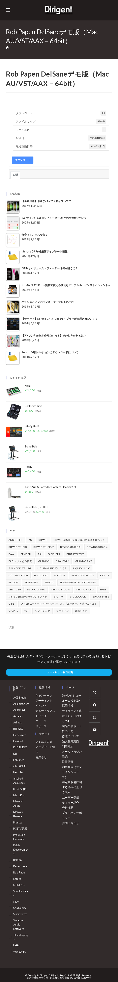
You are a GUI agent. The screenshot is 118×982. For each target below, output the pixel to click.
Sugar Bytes (20, 914)
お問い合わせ (70, 823)
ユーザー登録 (70, 797)
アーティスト (43, 700)
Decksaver (19, 735)
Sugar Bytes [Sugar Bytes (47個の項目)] (101, 596)
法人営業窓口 (70, 741)
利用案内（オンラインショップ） (72, 772)
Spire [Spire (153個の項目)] (103, 589)
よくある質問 (43, 741)
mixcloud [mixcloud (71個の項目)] (41, 575)
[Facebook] (94, 704)
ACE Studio (20, 697)
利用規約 (67, 746)
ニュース (41, 721)
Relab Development (20, 849)
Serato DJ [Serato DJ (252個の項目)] (14, 589)
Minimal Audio (18, 803)
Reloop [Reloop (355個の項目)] (13, 582)
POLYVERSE (20, 828)
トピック (41, 716)
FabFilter (18, 760)
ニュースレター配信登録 (58, 672)
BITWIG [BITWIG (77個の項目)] (42, 539)
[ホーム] (7, 47)
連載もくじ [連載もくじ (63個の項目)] (81, 610)
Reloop (17, 860)
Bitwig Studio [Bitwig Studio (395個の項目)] (17, 547)
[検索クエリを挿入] (59, 627)
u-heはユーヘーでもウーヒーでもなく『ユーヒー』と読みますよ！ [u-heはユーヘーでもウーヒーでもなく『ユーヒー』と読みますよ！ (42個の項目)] (59, 603)
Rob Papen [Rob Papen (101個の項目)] (31, 582)
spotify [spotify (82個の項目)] (59, 596)
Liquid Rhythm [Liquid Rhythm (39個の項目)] (18, 575)
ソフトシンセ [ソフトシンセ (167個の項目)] (42, 610)
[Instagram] (94, 717)
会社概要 (67, 807)
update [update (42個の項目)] (13, 610)
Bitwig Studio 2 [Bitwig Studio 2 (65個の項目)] (43, 547)
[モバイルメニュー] (8, 10)
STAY (16, 901)
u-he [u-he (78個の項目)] (11, 603)
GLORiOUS (19, 766)
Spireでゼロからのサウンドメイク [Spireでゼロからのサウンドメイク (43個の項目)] (27, 596)
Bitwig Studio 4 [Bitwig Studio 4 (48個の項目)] (97, 547)
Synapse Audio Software (18, 924)
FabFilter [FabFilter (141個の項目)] (54, 554)
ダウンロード (22, 160)
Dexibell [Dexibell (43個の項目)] (26, 554)
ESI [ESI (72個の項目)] (39, 554)
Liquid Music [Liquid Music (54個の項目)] (81, 568)
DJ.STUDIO (20, 747)
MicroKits (19, 795)
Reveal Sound (21, 866)
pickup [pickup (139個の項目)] (104, 575)
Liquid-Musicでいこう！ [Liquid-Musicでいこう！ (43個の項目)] (52, 568)
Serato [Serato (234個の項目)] (49, 582)
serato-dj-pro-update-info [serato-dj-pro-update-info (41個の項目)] (78, 582)
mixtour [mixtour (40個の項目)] (59, 575)
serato (17, 878)
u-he (16, 945)
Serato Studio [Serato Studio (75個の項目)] (60, 589)
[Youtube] (94, 729)
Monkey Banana (18, 814)
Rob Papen (19, 872)
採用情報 (67, 705)
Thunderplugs (20, 937)
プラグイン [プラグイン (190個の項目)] (62, 610)
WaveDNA (19, 951)
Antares (18, 716)
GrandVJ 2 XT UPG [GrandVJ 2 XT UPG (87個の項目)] (19, 568)
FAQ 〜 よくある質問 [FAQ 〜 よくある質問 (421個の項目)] (20, 561)
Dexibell (18, 741)
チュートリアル (45, 710)
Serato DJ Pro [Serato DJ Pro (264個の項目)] (36, 589)
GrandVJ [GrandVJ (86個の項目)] (44, 561)
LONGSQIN (20, 789)
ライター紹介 (70, 802)
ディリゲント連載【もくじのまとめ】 (72, 715)
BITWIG (18, 728)
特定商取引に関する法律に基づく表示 (72, 787)
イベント (41, 705)
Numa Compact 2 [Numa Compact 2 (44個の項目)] (82, 575)
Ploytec (17, 822)
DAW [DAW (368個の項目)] (11, 554)
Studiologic (19, 908)
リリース (41, 726)
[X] (94, 692)
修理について (70, 736)
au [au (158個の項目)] (30, 539)
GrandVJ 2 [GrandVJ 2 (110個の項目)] (62, 561)
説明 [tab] (15, 174)
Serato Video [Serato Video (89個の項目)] (85, 589)
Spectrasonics (20, 893)
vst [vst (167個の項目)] (26, 610)
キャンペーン (43, 695)
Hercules (18, 772)
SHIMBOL (19, 884)
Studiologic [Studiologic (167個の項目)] (78, 596)
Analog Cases (21, 703)
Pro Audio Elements (19, 837)
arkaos (17, 722)
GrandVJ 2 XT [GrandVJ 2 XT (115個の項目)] (83, 561)
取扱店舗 (67, 761)
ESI (15, 753)
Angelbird (19, 709)
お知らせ (41, 757)
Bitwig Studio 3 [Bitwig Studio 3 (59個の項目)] (70, 547)
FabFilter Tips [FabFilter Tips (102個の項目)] (75, 554)
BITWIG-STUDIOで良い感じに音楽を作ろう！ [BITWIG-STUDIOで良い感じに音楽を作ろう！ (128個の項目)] (79, 539)
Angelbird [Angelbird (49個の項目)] (15, 539)
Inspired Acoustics (19, 780)
